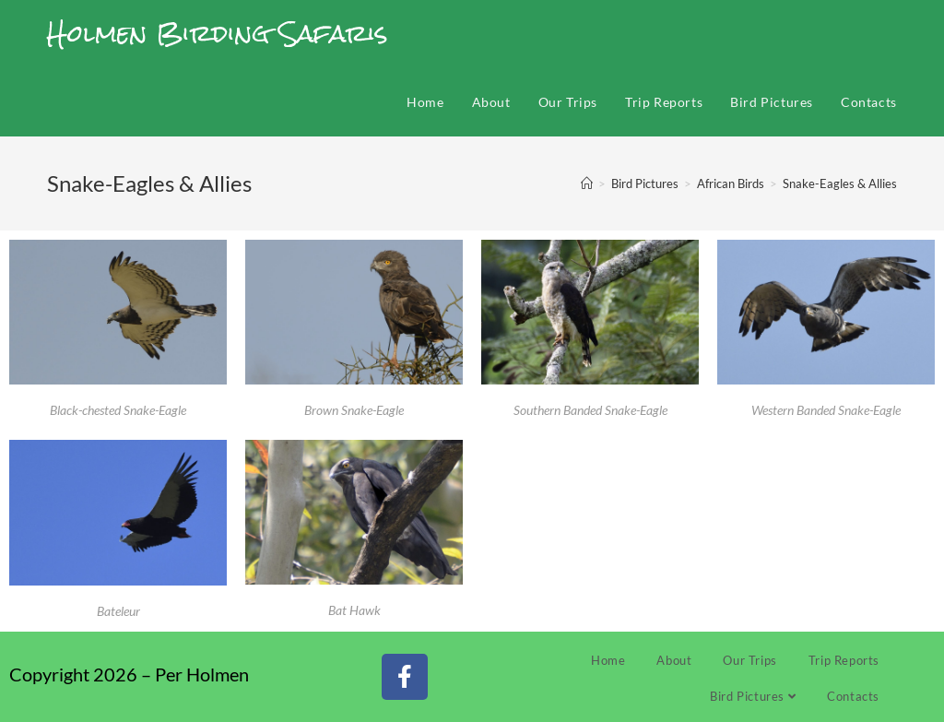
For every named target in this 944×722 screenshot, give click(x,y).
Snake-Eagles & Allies (840, 183)
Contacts (853, 696)
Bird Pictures (753, 696)
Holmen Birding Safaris (217, 33)
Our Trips (749, 660)
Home (608, 660)
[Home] (587, 183)
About (673, 660)
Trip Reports (843, 660)
